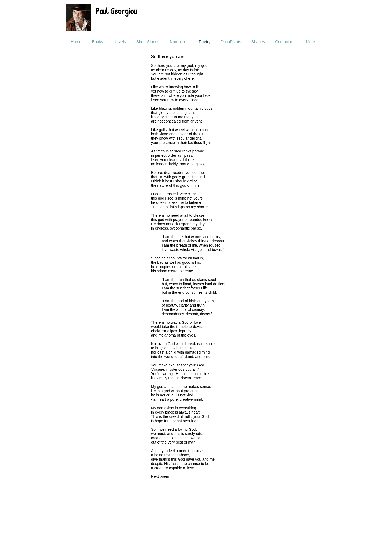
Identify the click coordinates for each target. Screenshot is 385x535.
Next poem (160, 476)
